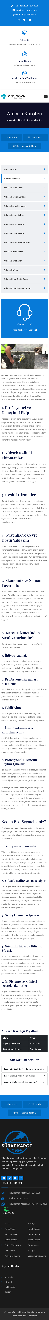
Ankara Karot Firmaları (15, 206)
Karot (7, 1223)
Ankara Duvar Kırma (13, 251)
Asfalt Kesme (34, 1239)
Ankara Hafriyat (11, 270)
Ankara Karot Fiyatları (14, 196)
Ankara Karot (10, 169)
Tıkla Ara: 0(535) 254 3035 (25, 5)
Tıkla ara (12, 137)
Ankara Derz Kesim (13, 260)
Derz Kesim (10, 1250)
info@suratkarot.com (26, 10)
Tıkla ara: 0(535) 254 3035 (24, 329)
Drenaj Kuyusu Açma (37, 1255)
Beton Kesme (11, 1239)
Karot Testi (10, 1229)
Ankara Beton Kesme (14, 224)
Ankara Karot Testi (13, 187)
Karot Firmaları (11, 1234)
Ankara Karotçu (12, 178)
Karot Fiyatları (34, 1229)
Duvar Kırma (33, 1245)
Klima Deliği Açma (12, 1255)
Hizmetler (9, 1282)
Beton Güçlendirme (13, 1245)
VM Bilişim (40, 1312)
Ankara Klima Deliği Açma (16, 279)
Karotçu (31, 1223)
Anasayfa (11, 120)
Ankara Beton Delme (14, 215)
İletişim (8, 1291)
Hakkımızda (10, 1287)
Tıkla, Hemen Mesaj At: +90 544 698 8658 (27, 1203)
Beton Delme (34, 1234)
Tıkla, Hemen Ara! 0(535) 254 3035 (24, 1192)
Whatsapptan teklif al (24, 14)
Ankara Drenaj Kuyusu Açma (17, 288)
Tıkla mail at (35, 137)
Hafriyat (31, 1250)
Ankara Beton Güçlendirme (17, 242)
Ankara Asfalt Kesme (14, 233)
